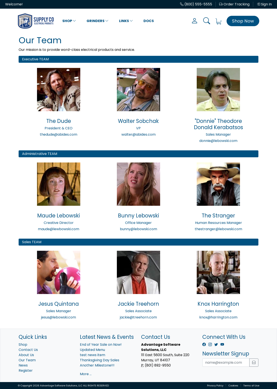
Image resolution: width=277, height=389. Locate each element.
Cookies (233, 385)
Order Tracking (234, 4)
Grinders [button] (98, 20)
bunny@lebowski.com (138, 229)
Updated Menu (92, 349)
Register (26, 370)
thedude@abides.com (58, 134)
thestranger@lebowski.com (218, 229)
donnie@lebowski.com (218, 140)
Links (126, 20)
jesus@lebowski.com (58, 317)
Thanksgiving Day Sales (99, 360)
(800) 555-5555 (196, 4)
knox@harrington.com (218, 317)
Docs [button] (148, 20)
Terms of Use (251, 385)
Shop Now (243, 21)
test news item (92, 354)
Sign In (264, 4)
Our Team (27, 360)
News (23, 365)
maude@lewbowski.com (58, 229)
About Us (26, 354)
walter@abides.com (138, 134)
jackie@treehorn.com (138, 317)
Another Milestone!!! (97, 365)
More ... (86, 373)
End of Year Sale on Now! (101, 344)
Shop (69, 20)
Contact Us (28, 349)
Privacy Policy (215, 385)
